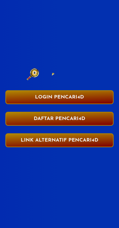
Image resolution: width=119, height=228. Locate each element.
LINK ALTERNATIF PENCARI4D (59, 140)
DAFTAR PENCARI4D (59, 118)
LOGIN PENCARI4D (59, 97)
